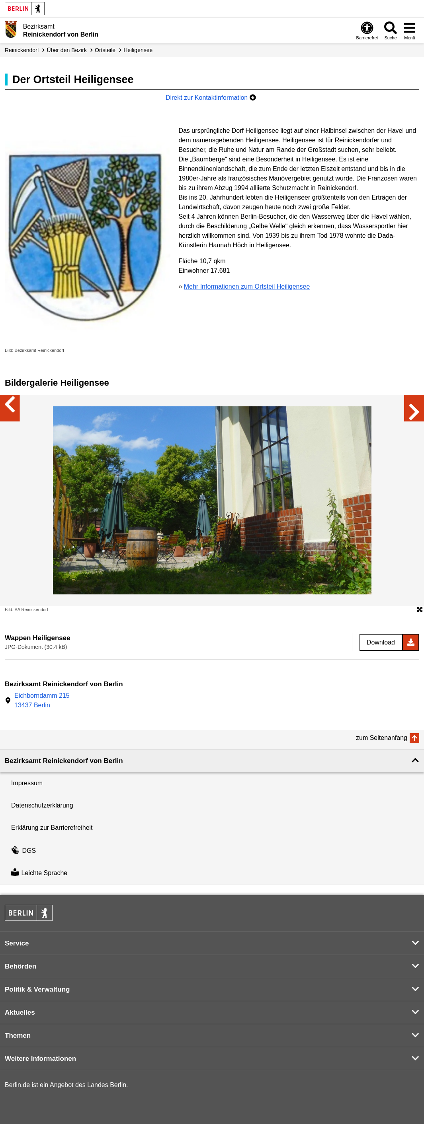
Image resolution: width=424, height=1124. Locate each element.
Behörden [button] (20, 966)
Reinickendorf (22, 50)
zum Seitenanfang (381, 737)
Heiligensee (137, 50)
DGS (23, 850)
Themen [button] (18, 1035)
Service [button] (17, 943)
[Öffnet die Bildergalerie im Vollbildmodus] (419, 609)
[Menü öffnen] (409, 30)
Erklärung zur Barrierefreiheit (52, 827)
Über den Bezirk (67, 50)
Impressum (27, 783)
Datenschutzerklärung (42, 805)
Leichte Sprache (39, 873)
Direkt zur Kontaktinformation (211, 97)
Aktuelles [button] (20, 1012)
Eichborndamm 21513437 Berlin (42, 700)
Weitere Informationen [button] (40, 1058)
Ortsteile (105, 50)
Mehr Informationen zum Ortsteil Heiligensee (247, 286)
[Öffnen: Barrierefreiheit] (367, 30)
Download (381, 642)
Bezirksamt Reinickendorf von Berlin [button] (64, 761)
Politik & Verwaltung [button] (37, 989)
